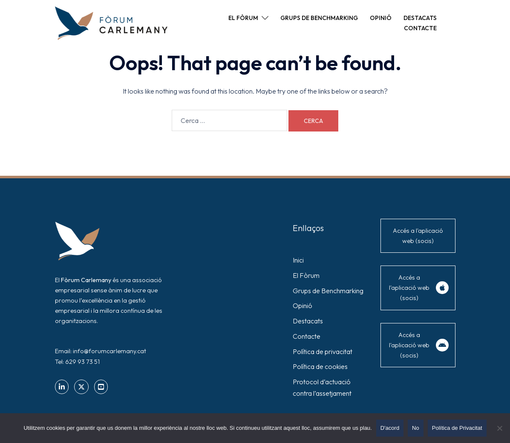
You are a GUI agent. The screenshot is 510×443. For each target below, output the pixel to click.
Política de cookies (320, 366)
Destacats (308, 321)
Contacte (306, 336)
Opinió (302, 305)
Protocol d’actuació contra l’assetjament (322, 387)
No (415, 428)
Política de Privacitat (457, 428)
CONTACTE (420, 28)
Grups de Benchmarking (328, 290)
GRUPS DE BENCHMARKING (319, 18)
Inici (298, 260)
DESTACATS (420, 18)
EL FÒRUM (243, 18)
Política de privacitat (322, 351)
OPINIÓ (381, 18)
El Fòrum (306, 275)
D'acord (389, 428)
